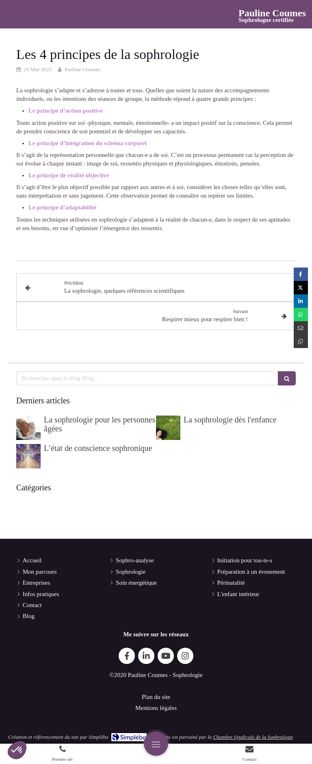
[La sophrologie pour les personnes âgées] (28, 428)
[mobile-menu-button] (156, 743)
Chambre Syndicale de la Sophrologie (253, 737)
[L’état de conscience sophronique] (28, 456)
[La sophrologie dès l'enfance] (168, 428)
